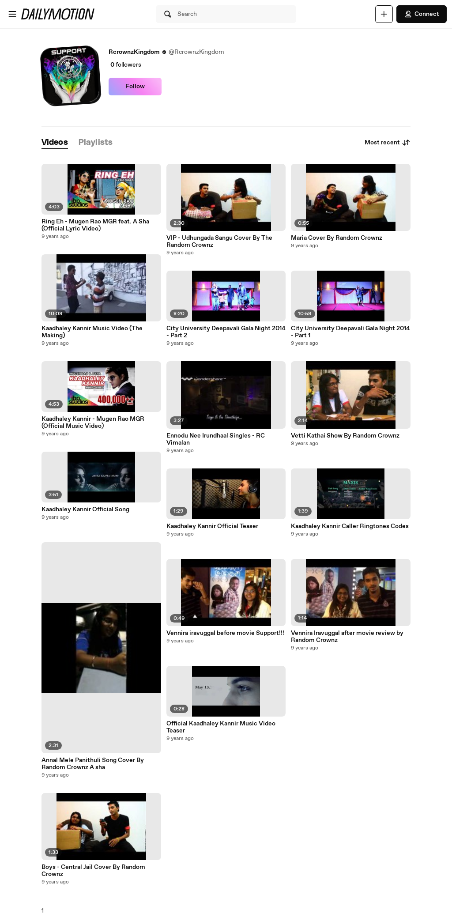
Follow (135, 87)
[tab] (54, 142)
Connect (421, 14)
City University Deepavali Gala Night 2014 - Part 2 (226, 332)
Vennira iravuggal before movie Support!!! (225, 633)
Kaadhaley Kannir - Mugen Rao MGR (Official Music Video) (92, 422)
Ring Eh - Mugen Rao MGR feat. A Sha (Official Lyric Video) (95, 225)
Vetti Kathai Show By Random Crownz (345, 435)
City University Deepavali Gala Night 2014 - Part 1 (350, 332)
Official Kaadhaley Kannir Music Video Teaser (220, 727)
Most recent (388, 142)
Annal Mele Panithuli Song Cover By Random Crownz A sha (92, 764)
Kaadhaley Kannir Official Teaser (212, 526)
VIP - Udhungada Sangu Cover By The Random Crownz (219, 241)
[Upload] (384, 14)
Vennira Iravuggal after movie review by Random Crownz (347, 637)
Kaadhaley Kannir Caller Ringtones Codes (350, 526)
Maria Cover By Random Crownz (336, 238)
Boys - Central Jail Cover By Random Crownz (93, 871)
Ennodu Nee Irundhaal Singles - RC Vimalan (215, 439)
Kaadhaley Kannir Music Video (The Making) (92, 332)
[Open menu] (12, 14)
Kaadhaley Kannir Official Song (85, 509)
